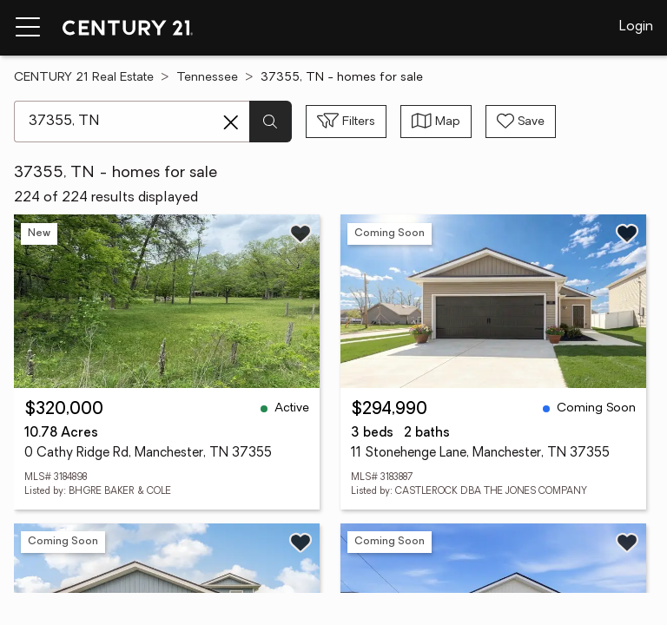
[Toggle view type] (436, 121)
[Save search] (520, 121)
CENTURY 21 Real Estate (84, 77)
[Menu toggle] (28, 28)
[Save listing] (300, 233)
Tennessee (207, 77)
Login (636, 27)
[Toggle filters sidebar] (346, 121)
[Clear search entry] (231, 122)
